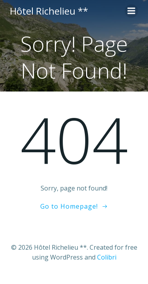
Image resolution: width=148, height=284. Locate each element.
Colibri (106, 257)
